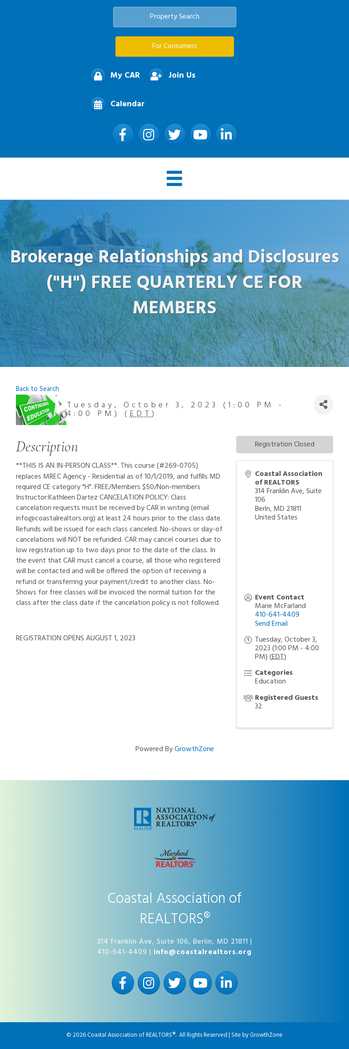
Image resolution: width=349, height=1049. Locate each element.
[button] (174, 17)
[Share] (323, 405)
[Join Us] (169, 75)
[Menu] (174, 178)
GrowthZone (194, 749)
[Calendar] (115, 104)
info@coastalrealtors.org (203, 952)
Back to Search (37, 389)
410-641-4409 (277, 615)
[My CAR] (112, 75)
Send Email (271, 624)
